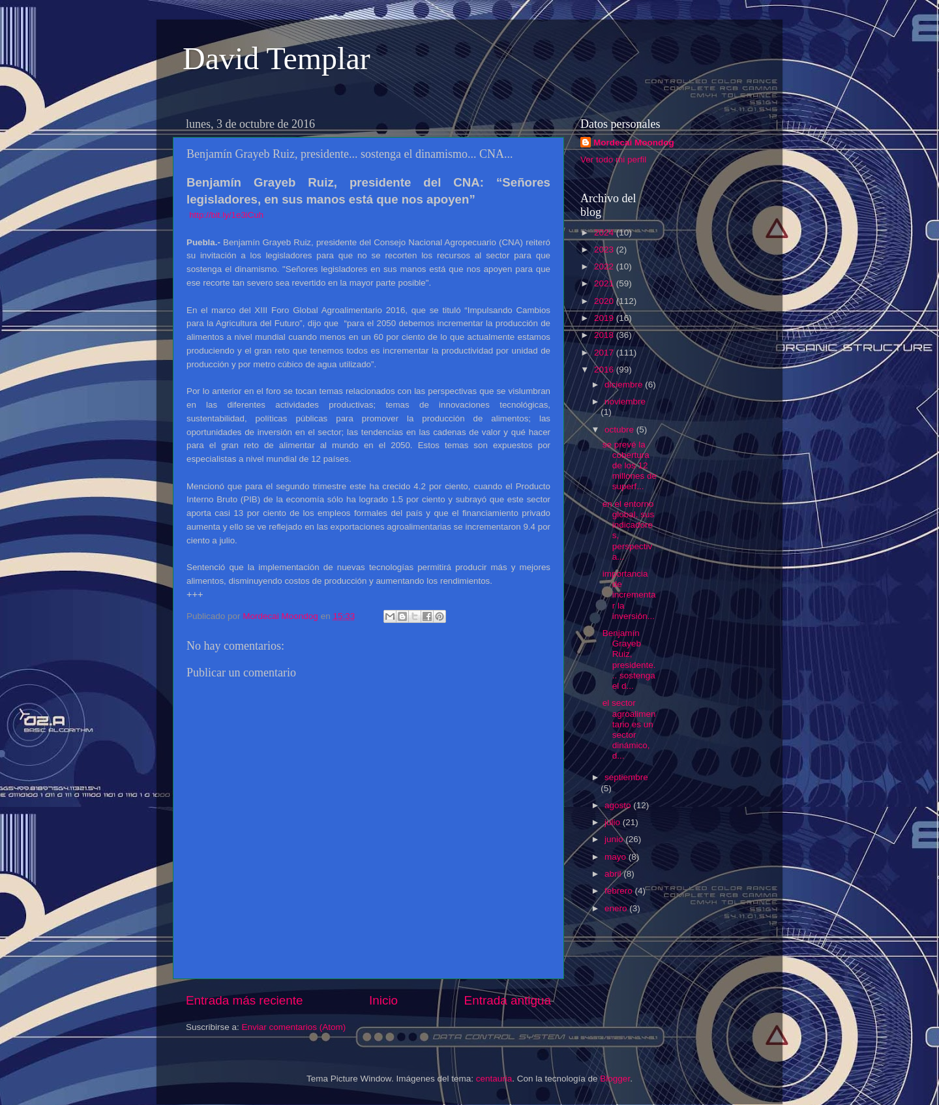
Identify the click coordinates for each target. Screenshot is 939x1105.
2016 (605, 369)
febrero (619, 891)
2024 (605, 232)
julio (613, 822)
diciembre (624, 384)
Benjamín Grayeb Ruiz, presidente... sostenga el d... (629, 659)
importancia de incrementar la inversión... (629, 595)
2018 (605, 335)
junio (614, 839)
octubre (620, 429)
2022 (605, 266)
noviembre (625, 401)
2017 (605, 352)
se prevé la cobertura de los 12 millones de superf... (630, 466)
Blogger (615, 1078)
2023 (605, 249)
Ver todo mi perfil (613, 159)
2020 (605, 301)
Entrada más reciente (244, 1000)
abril (613, 874)
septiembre (626, 777)
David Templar (276, 58)
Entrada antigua (507, 1000)
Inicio (383, 1000)
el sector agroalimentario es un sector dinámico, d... (629, 729)
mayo (616, 857)
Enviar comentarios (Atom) (294, 1027)
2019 (605, 318)
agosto (618, 805)
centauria (494, 1078)
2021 (605, 283)
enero (616, 908)
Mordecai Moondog (633, 142)
